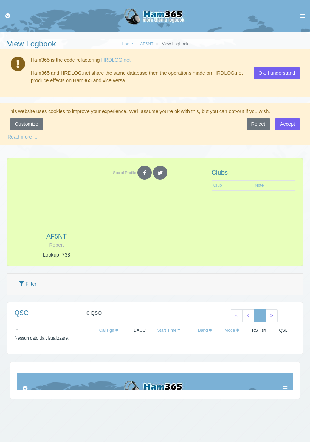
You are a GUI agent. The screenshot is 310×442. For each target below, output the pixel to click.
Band (205, 330)
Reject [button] (258, 124)
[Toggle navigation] (8, 16)
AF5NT (146, 43)
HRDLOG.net (115, 60)
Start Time (168, 330)
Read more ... (22, 137)
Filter (27, 284)
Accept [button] (287, 124)
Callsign (108, 330)
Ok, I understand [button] (276, 73)
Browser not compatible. (155, 381)
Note (259, 185)
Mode (231, 330)
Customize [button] (26, 124)
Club (217, 185)
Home (127, 43)
